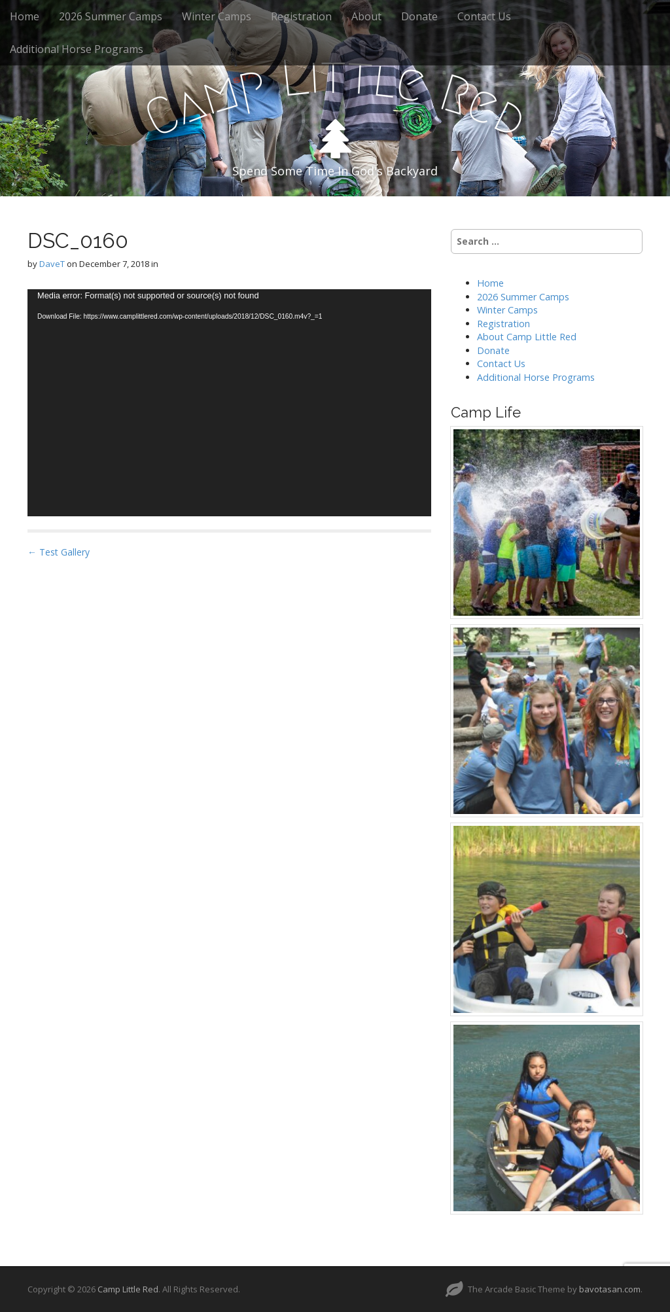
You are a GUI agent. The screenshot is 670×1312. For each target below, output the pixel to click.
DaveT (52, 264)
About (366, 16)
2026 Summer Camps (110, 16)
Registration (301, 16)
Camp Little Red (127, 1289)
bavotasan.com (610, 1289)
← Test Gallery (58, 552)
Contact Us (484, 16)
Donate (419, 16)
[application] (229, 402)
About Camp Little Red (526, 336)
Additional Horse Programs (76, 49)
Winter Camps (216, 16)
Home (24, 16)
